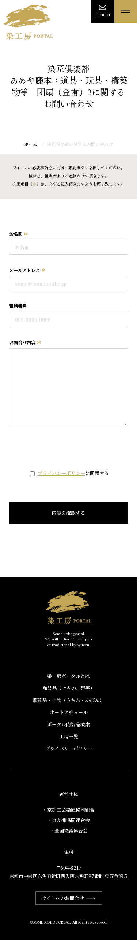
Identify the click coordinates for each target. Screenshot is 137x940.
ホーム (30, 144)
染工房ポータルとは (68, 675)
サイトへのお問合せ (69, 898)
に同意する (73, 473)
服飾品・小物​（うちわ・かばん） (68, 700)
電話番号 (18, 306)
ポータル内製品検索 (68, 724)
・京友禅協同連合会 (68, 819)
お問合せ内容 (25, 342)
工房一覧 (68, 736)
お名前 (18, 234)
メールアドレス (27, 270)
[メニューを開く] (125, 11)
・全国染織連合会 (69, 830)
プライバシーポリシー (61, 473)
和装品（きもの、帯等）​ (69, 687)
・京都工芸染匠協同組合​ (68, 809)
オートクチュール (69, 712)
